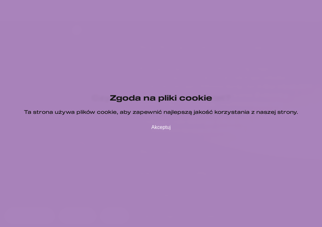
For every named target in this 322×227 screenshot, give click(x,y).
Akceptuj (160, 127)
